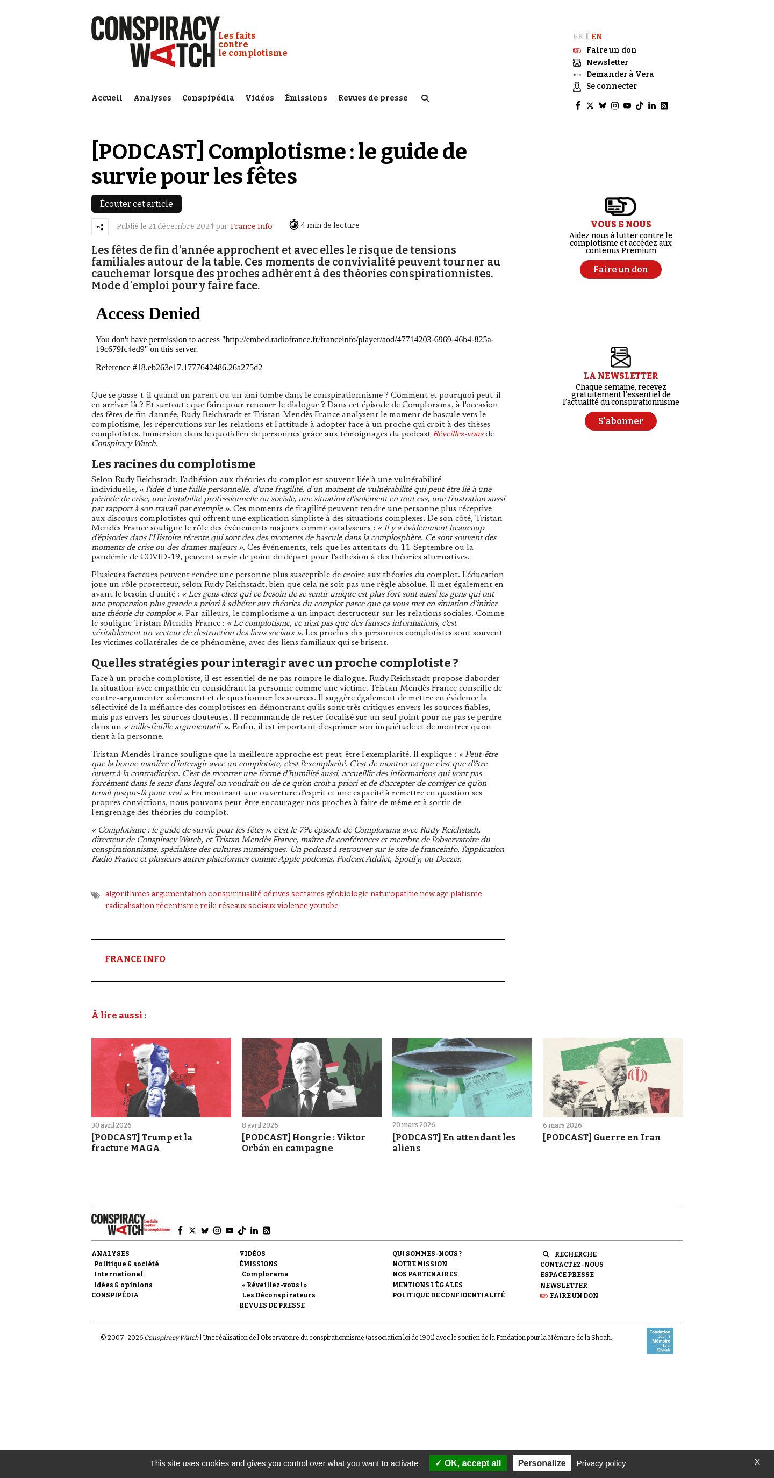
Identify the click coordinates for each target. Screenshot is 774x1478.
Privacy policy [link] (601, 1463)
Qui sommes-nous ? (427, 1243)
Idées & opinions (123, 1274)
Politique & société (126, 1253)
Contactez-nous (572, 1254)
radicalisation (129, 895)
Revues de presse (373, 94)
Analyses (152, 94)
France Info (252, 215)
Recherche (576, 1243)
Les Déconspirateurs (279, 1284)
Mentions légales (427, 1274)
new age (434, 882)
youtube (324, 895)
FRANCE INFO (135, 948)
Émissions (306, 94)
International (118, 1263)
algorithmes (127, 882)
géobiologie (347, 882)
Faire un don (574, 1284)
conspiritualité (235, 882)
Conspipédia (208, 94)
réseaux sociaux (247, 895)
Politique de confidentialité (448, 1284)
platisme (466, 882)
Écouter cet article (136, 193)
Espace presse (567, 1264)
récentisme (177, 895)
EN (597, 25)
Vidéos (259, 94)
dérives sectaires (294, 882)
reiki (208, 895)
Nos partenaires (424, 1263)
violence (292, 895)
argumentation (179, 882)
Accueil (107, 94)
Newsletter (563, 1274)
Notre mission (419, 1253)
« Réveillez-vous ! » (274, 1274)
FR (578, 25)
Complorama (265, 1263)
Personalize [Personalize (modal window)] (542, 1463)
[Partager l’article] (100, 215)
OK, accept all (468, 1463)
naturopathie (394, 882)
